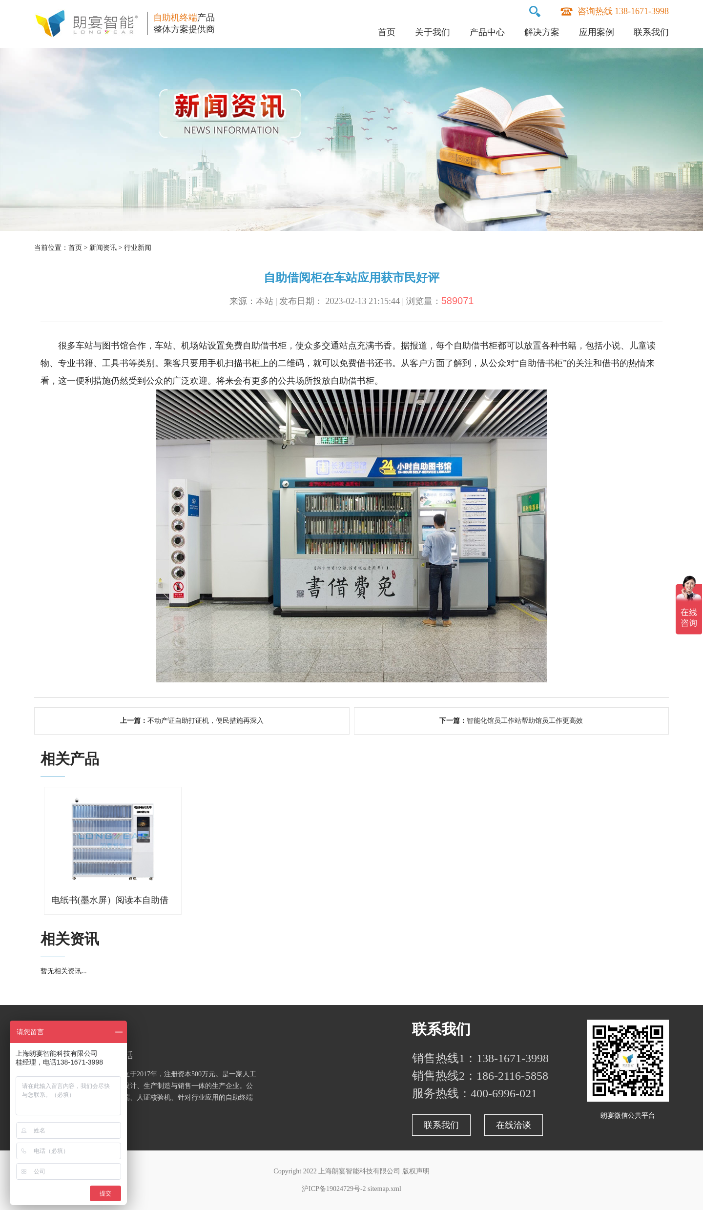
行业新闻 (137, 247)
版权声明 (416, 1171)
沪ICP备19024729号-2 (334, 1188)
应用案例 (596, 32)
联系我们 (651, 32)
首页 (386, 32)
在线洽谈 (513, 1125)
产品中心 (487, 32)
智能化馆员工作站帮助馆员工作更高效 (525, 720)
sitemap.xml (384, 1188)
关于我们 (432, 32)
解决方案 (541, 32)
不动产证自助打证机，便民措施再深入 (205, 720)
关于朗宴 (63, 1029)
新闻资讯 (103, 247)
